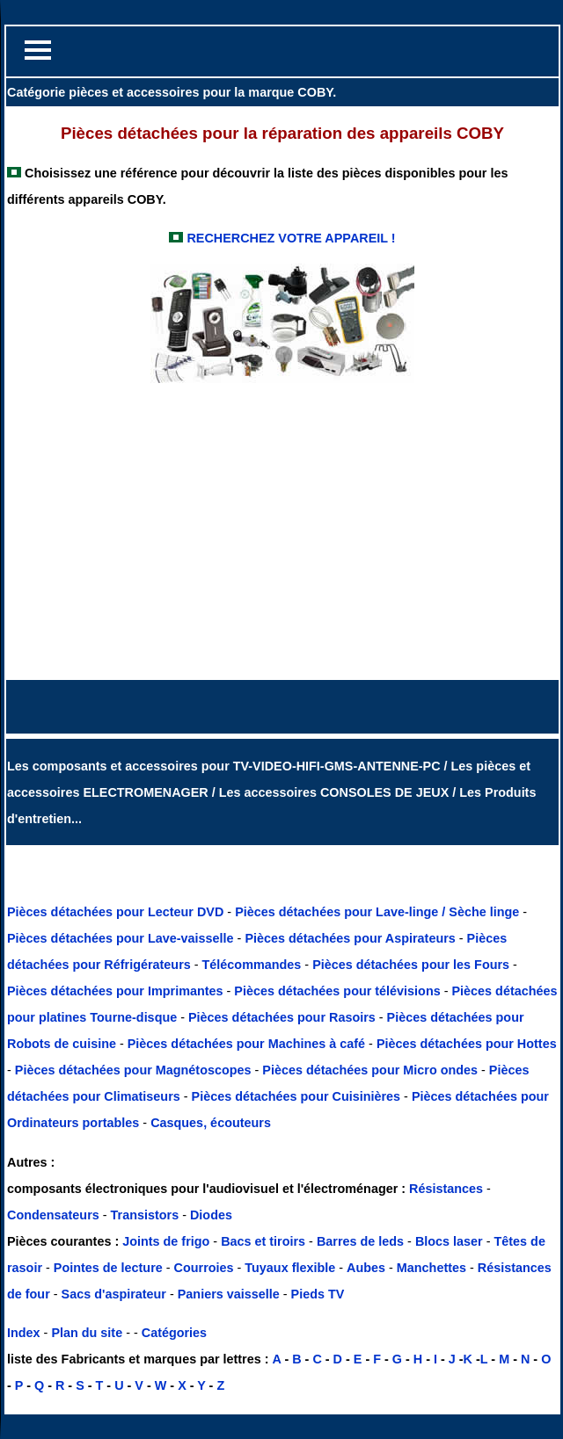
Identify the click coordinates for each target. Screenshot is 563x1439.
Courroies (204, 1268)
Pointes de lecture (108, 1268)
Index (23, 1333)
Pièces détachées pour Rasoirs (283, 1017)
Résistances (447, 1189)
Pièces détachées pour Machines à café (248, 1044)
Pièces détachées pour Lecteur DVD (117, 912)
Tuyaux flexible (290, 1268)
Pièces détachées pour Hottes (467, 1044)
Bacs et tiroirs (263, 1241)
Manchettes (431, 1268)
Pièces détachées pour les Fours (412, 965)
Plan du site (86, 1333)
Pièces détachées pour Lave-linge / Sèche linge (379, 912)
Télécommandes (252, 965)
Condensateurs (55, 1215)
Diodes (211, 1215)
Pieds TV (318, 1294)
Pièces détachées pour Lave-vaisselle (122, 938)
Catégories (174, 1333)
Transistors (147, 1215)
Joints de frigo (165, 1241)
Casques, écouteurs (210, 1123)
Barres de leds (360, 1241)
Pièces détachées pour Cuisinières (298, 1096)
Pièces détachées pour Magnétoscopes (135, 1070)
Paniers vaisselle (229, 1294)
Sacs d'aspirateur (114, 1294)
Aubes (366, 1268)
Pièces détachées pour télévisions (338, 991)
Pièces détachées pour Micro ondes (371, 1070)
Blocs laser (449, 1241)
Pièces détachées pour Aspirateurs (351, 938)
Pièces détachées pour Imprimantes (117, 991)
